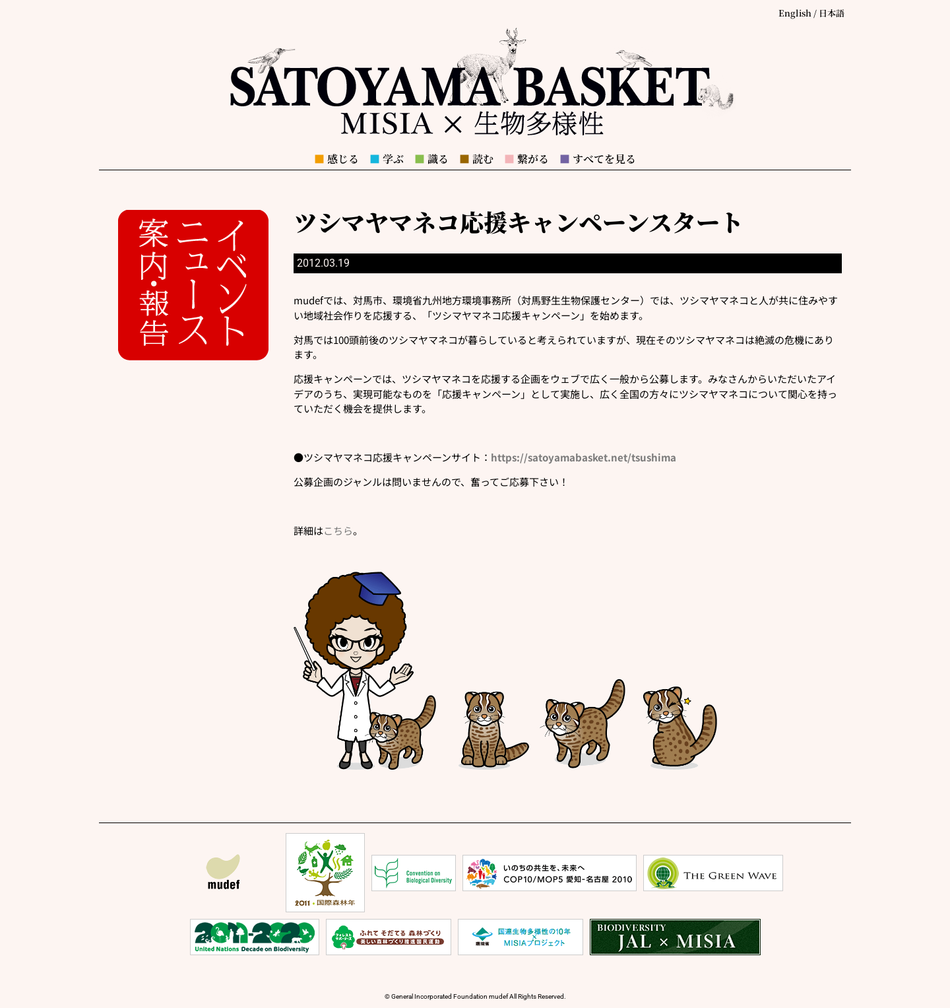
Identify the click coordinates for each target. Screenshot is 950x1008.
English (794, 13)
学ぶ (386, 158)
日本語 (831, 13)
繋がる (526, 158)
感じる (336, 158)
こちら (338, 530)
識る (431, 158)
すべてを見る (597, 158)
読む (476, 158)
